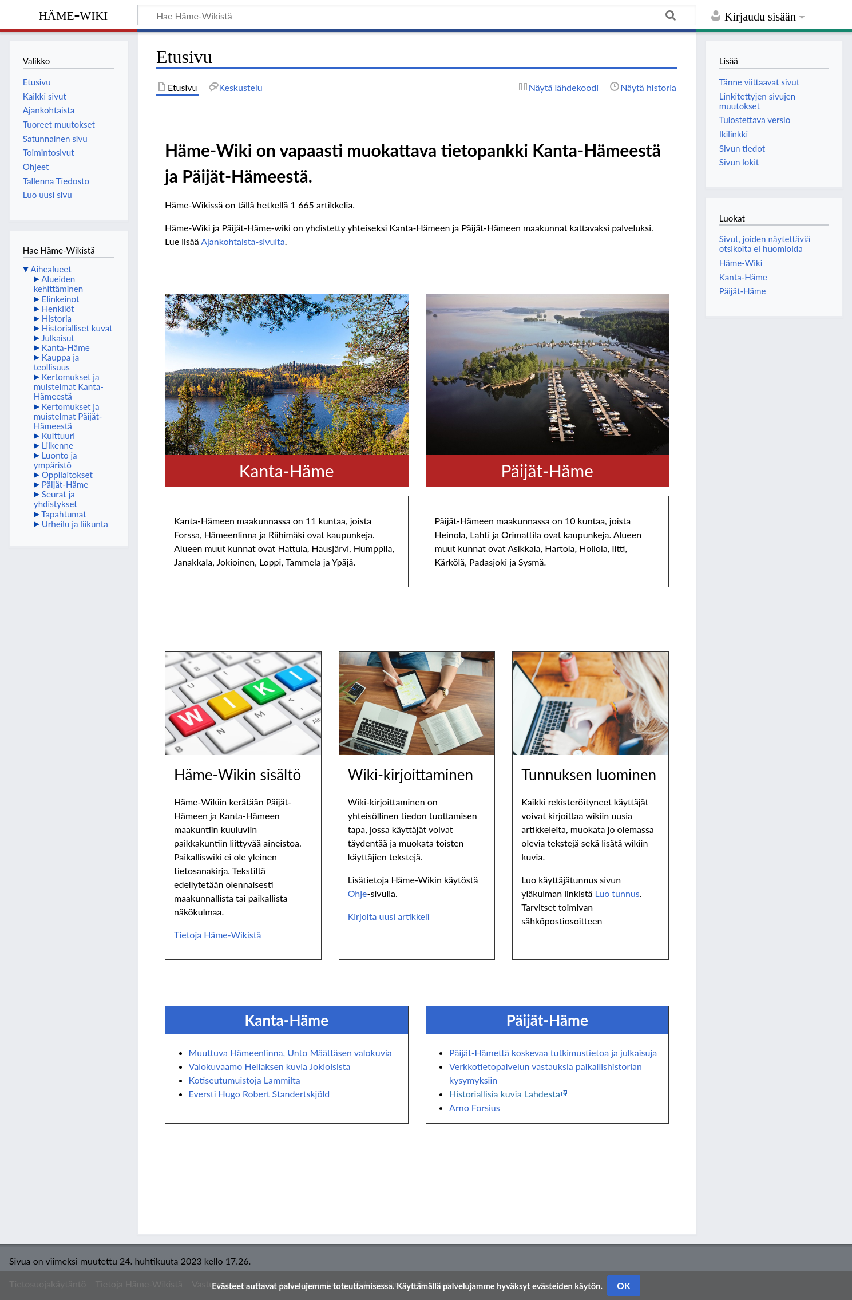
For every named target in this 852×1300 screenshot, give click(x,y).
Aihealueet (50, 269)
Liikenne (57, 445)
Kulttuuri (58, 435)
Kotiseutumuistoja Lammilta (244, 1079)
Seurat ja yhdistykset (55, 499)
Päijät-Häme (65, 484)
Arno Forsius (474, 1107)
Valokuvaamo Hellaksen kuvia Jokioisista (270, 1066)
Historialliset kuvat (77, 328)
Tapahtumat (63, 514)
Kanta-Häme (66, 347)
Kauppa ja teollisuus (57, 362)
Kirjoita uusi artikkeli (389, 916)
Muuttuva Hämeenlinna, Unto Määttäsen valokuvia (290, 1052)
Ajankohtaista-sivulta (243, 241)
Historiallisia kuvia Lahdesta (504, 1093)
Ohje (357, 893)
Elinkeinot (61, 299)
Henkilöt (58, 308)
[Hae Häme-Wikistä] (417, 15)
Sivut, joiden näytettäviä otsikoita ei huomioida (765, 244)
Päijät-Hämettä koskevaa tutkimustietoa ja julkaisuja (553, 1052)
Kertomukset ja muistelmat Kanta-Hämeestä (69, 386)
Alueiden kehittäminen (58, 284)
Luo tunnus (617, 893)
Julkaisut (57, 338)
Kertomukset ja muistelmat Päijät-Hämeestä (68, 416)
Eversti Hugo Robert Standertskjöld (259, 1093)
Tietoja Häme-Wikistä (217, 934)
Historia (57, 318)
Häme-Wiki (73, 14)
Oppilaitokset (67, 474)
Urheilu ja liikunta (75, 524)
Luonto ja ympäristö (55, 460)
